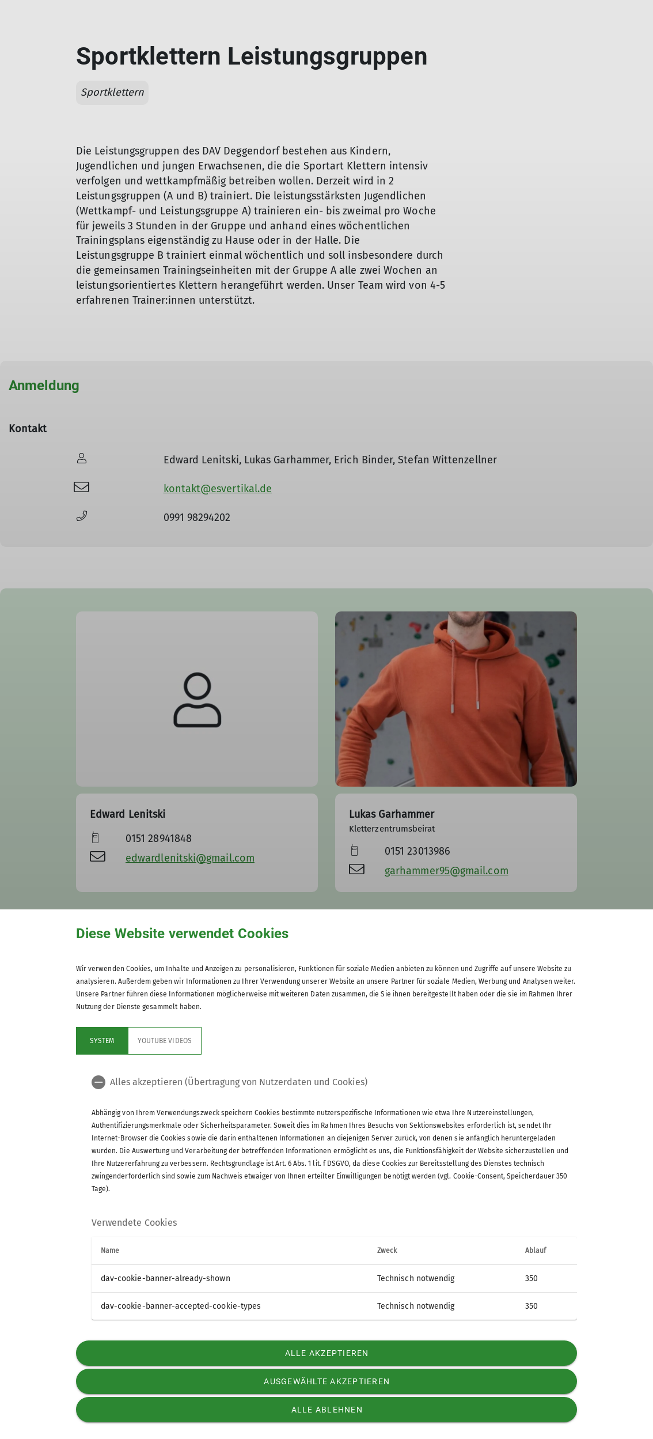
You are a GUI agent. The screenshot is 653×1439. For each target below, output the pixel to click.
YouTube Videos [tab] (165, 1041)
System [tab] (102, 1041)
